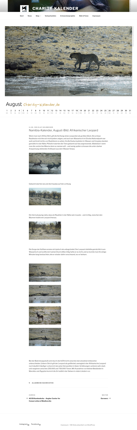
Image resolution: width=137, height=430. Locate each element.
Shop (38, 16)
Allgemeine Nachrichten (43, 383)
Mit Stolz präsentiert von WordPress (82, 425)
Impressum (96, 16)
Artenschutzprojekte (67, 16)
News (30, 16)
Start (22, 16)
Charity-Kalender (55, 8)
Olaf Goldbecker (45, 127)
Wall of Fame (83, 16)
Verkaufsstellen (50, 16)
